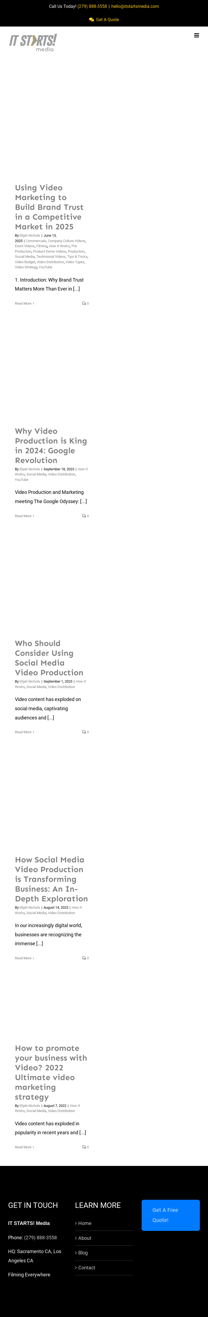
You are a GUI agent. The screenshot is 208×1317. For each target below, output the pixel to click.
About (84, 1238)
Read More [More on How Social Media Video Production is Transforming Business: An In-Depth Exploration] (23, 958)
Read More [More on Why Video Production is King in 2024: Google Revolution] (23, 516)
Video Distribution (50, 262)
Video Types (75, 262)
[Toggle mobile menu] (197, 35)
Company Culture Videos (66, 241)
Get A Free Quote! (165, 1215)
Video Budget (25, 262)
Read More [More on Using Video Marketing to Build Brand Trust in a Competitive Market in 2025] (23, 303)
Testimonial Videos (51, 257)
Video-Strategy (26, 267)
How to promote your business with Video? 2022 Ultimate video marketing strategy (51, 1072)
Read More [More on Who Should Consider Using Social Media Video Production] (23, 732)
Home (85, 1223)
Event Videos (25, 246)
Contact (86, 1267)
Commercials (36, 241)
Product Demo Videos (49, 251)
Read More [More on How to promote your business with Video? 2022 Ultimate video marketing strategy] (23, 1147)
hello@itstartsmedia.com (135, 6)
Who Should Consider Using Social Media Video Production (49, 657)
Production (76, 251)
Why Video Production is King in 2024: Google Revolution (51, 445)
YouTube (45, 267)
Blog (83, 1253)
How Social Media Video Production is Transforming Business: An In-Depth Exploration (51, 879)
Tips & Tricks (77, 257)
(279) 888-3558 (92, 6)
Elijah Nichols (30, 235)
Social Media (25, 257)
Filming (41, 246)
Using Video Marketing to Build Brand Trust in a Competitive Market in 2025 (49, 207)
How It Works (59, 246)
